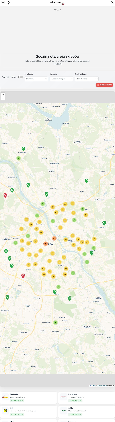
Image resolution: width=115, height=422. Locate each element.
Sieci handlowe (80, 74)
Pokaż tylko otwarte (9, 77)
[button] (65, 239)
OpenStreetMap (102, 386)
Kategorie (53, 74)
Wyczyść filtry (104, 85)
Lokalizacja (29, 74)
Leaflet (92, 386)
